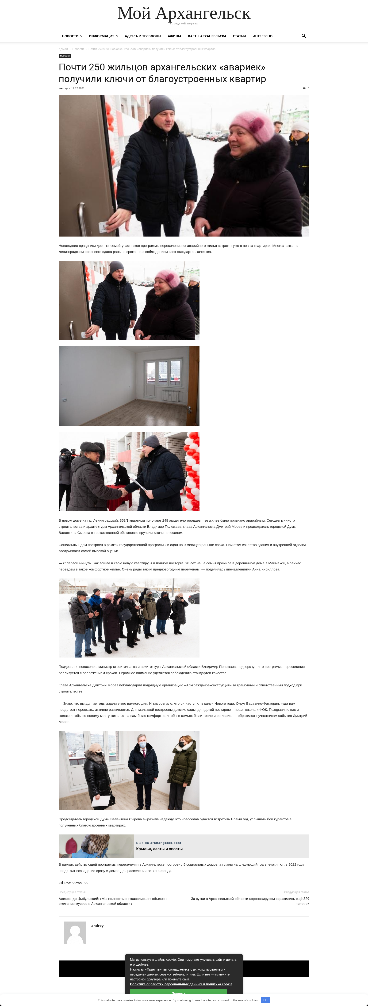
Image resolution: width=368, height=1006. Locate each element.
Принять (178, 993)
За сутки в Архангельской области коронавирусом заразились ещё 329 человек (250, 901)
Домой (63, 49)
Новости (70, 36)
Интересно (263, 36)
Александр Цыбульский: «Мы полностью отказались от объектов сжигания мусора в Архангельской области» (113, 901)
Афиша (174, 36)
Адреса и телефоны (143, 36)
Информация (102, 36)
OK (265, 1000)
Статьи (239, 36)
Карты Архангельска (207, 36)
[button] (303, 36)
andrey (63, 88)
